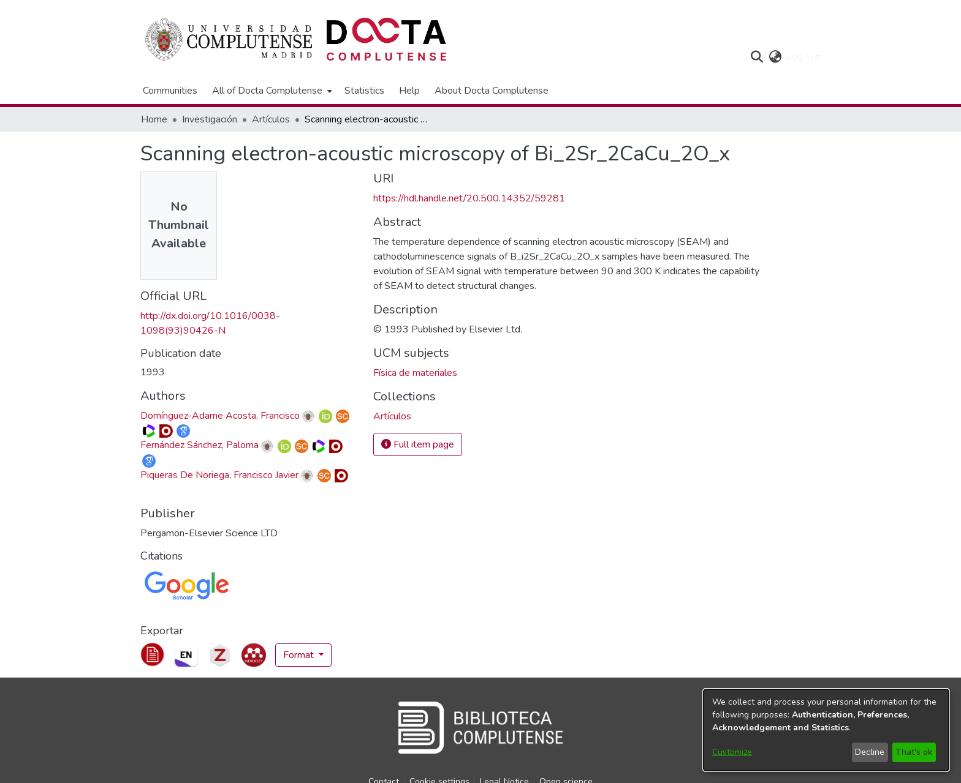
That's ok (913, 752)
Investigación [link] (209, 119)
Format (299, 655)
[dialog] (826, 730)
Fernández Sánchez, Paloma (199, 445)
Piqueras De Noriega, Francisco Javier (219, 475)
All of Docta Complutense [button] (267, 90)
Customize (732, 752)
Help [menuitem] (409, 90)
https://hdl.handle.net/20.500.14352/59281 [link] (469, 198)
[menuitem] (271, 90)
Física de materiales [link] (415, 373)
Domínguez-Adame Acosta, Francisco (220, 415)
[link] (392, 416)
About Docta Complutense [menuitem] (492, 90)
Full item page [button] (417, 444)
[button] (756, 57)
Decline (869, 752)
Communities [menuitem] (170, 90)
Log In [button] (800, 57)
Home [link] (154, 119)
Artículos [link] (271, 119)
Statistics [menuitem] (364, 90)
